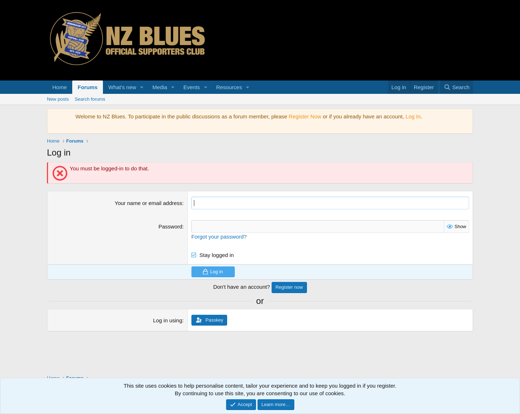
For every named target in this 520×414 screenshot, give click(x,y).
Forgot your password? (219, 237)
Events (191, 87)
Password (170, 226)
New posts (58, 99)
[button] (142, 87)
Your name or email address (148, 203)
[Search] (456, 87)
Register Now (305, 116)
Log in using (167, 320)
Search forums (90, 99)
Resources (229, 87)
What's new (122, 87)
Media (159, 87)
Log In (413, 116)
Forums (88, 87)
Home (59, 87)
